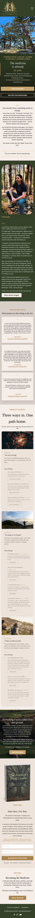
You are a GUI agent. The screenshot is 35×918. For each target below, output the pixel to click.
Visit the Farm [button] (17, 752)
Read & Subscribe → (14, 504)
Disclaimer (24, 907)
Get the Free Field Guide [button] (17, 95)
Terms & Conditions (13, 907)
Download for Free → (15, 479)
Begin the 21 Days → (14, 492)
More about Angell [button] (11, 295)
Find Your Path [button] (17, 89)
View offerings (9, 469)
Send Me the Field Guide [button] (17, 858)
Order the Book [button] (18, 898)
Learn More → (13, 562)
